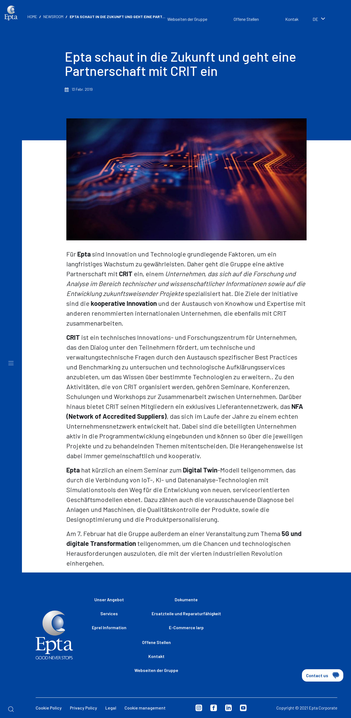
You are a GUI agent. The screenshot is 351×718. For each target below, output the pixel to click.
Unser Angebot (109, 599)
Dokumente (186, 599)
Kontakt (156, 656)
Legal (110, 707)
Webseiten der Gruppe (187, 19)
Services (109, 613)
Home (32, 16)
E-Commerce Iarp (186, 627)
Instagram (199, 708)
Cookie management (145, 707)
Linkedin (228, 708)
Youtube (243, 708)
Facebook (213, 708)
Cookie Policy (49, 707)
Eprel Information (109, 627)
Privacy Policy (83, 707)
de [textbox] (315, 19)
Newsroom (53, 16)
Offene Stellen (246, 19)
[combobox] (326, 20)
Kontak (292, 19)
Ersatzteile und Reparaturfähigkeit (186, 613)
